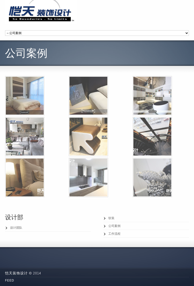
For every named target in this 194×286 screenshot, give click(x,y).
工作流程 (114, 234)
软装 (111, 218)
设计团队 (16, 227)
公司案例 (114, 226)
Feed (9, 280)
